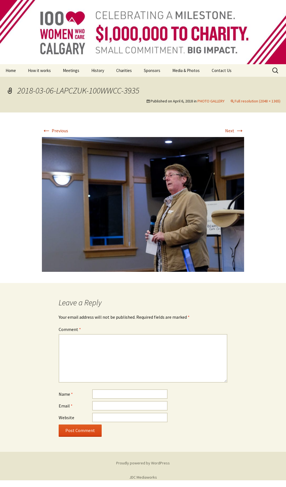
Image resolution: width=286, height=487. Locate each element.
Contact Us (222, 70)
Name (66, 394)
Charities (124, 70)
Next (234, 130)
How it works (39, 70)
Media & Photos (186, 70)
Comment (70, 329)
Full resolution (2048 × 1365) (257, 101)
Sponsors (152, 70)
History (97, 70)
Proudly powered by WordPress (143, 463)
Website (66, 417)
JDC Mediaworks (143, 477)
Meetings (71, 70)
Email (66, 406)
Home (11, 70)
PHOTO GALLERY (211, 101)
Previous (55, 130)
